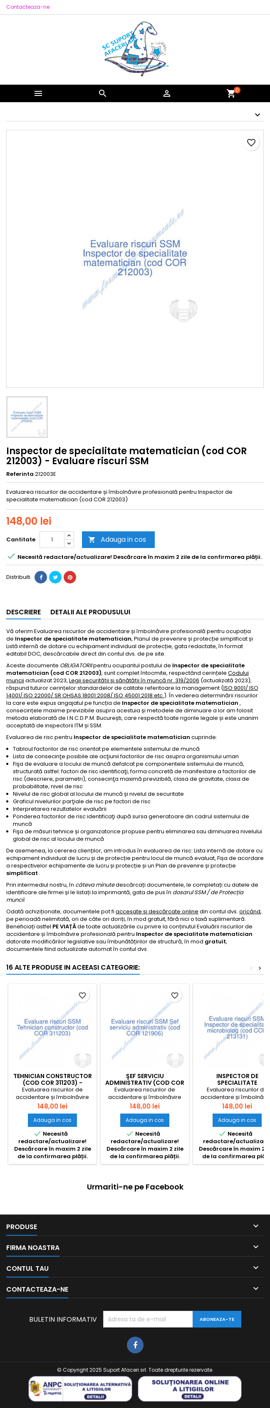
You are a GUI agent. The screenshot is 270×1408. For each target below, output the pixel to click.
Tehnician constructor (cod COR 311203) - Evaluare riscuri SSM (52, 1083)
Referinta (20, 474)
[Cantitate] (52, 539)
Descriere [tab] (23, 612)
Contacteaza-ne (28, 6)
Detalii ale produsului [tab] (90, 612)
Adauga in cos (117, 539)
